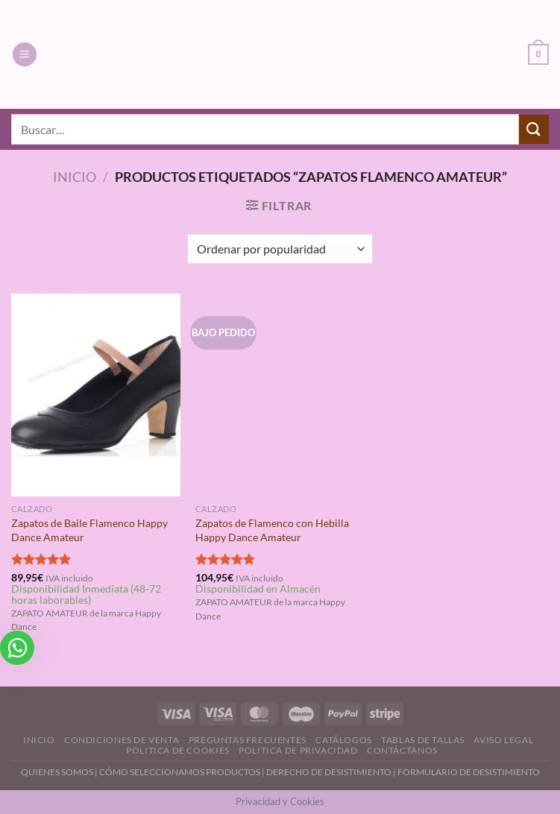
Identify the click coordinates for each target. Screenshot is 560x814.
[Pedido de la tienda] (280, 249)
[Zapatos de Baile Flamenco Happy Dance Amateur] (95, 395)
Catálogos (343, 739)
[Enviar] (534, 129)
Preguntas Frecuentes (247, 739)
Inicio (74, 176)
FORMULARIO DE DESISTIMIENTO (468, 771)
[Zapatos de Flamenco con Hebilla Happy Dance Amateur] (280, 395)
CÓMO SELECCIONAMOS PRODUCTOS (179, 771)
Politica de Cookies (178, 750)
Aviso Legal (503, 739)
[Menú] (25, 54)
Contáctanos (402, 750)
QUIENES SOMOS (57, 771)
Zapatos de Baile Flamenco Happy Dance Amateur (89, 530)
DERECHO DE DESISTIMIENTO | (331, 771)
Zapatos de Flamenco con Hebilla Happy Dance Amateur (272, 530)
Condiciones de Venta (121, 739)
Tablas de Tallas (423, 739)
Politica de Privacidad (298, 750)
